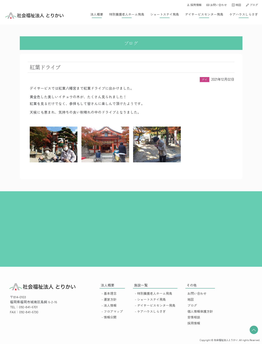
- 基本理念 (109, 293)
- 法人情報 (109, 305)
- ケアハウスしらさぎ (150, 311)
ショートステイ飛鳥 (164, 14)
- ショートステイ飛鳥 (150, 299)
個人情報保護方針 (200, 311)
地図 (236, 5)
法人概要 (96, 14)
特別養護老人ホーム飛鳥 (126, 14)
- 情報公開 (109, 317)
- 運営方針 (109, 299)
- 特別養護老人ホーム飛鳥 (153, 293)
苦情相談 (193, 317)
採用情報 (194, 5)
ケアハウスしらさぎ (243, 14)
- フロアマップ (112, 311)
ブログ (252, 5)
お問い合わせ (217, 5)
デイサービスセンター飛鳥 (204, 14)
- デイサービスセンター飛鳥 (155, 305)
